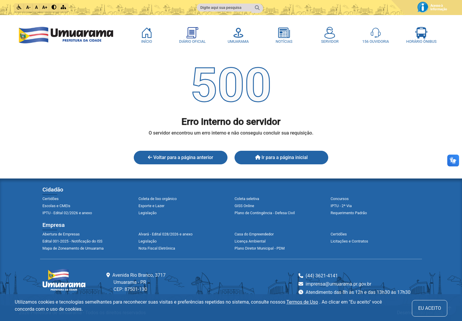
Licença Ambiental (250, 241)
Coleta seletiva (247, 198)
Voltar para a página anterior (180, 157)
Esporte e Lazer (151, 206)
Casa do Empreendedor (254, 234)
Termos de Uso (302, 302)
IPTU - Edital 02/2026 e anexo (67, 213)
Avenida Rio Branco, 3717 (136, 282)
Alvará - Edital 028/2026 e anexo (165, 234)
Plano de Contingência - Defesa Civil (265, 213)
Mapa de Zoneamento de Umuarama (73, 248)
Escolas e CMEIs (56, 206)
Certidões (50, 198)
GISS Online (244, 206)
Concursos (340, 198)
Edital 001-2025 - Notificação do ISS (72, 241)
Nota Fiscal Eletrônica (156, 248)
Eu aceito (429, 308)
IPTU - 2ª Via (341, 206)
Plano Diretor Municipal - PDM (260, 248)
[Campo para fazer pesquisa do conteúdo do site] (224, 8)
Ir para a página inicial (281, 157)
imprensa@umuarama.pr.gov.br (334, 284)
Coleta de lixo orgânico (157, 198)
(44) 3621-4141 (318, 276)
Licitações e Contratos (349, 241)
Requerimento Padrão (349, 213)
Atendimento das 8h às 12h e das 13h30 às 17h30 (354, 292)
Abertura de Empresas (61, 234)
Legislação (147, 213)
